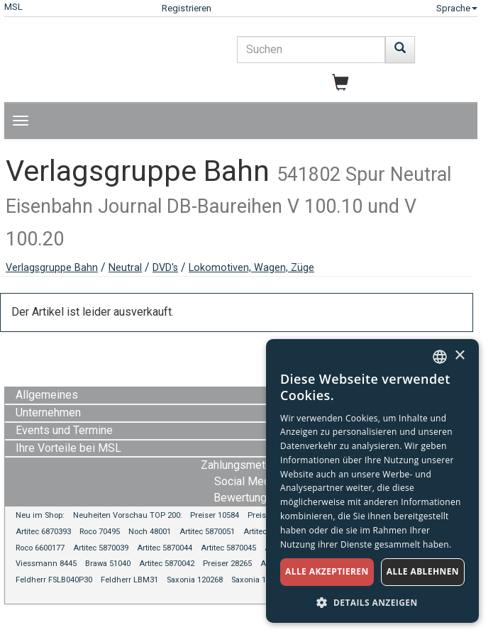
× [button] (459, 355)
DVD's (165, 268)
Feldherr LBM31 (129, 580)
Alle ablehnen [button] (423, 571)
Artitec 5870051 (207, 531)
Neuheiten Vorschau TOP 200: (128, 515)
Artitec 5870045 (228, 548)
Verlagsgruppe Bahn (52, 268)
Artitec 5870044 (164, 548)
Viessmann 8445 (46, 563)
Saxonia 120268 (195, 580)
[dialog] (372, 481)
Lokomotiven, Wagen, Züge (251, 268)
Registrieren (186, 8)
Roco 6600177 (40, 548)
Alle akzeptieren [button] (327, 571)
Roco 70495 (99, 531)
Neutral (125, 268)
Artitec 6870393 (43, 531)
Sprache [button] (456, 8)
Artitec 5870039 (100, 548)
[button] (372, 602)
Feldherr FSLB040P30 (54, 580)
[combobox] (440, 357)
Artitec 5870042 (166, 563)
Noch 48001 (149, 531)
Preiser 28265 (227, 563)
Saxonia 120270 (259, 580)
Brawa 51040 (108, 563)
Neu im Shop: (40, 515)
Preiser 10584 (214, 515)
